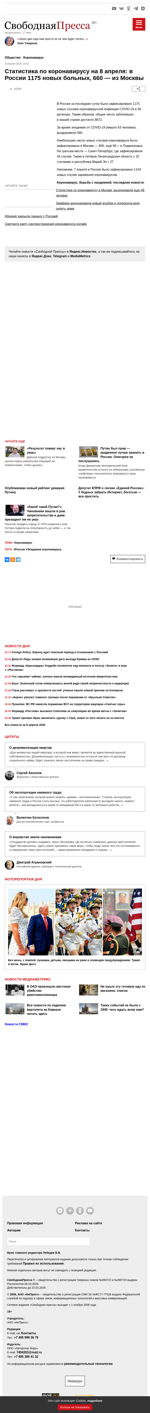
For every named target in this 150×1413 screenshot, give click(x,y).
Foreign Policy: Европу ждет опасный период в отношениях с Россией (56, 653)
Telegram (60, 256)
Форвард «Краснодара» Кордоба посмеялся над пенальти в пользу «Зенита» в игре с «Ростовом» (66, 667)
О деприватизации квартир (30, 747)
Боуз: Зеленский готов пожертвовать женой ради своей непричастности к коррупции (67, 684)
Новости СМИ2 (16, 1024)
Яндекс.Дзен (41, 256)
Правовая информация (25, 1223)
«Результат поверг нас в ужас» (46, 450)
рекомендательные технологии (88, 1363)
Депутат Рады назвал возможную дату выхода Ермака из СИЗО (52, 659)
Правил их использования (43, 1263)
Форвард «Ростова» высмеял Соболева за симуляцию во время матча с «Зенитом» (66, 711)
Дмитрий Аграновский (34, 862)
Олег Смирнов (27, 43)
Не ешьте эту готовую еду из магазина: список (122, 988)
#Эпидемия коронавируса (43, 549)
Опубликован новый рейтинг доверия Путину (34, 490)
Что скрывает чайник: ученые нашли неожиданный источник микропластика (61, 677)
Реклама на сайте (88, 1223)
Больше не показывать (75, 1407)
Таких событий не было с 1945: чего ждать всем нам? (122, 1007)
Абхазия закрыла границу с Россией (31, 216)
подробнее (94, 1400)
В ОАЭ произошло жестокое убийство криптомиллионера (49, 991)
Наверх (75, 1381)
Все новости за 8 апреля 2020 (25, 724)
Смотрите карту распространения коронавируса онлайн (46, 224)
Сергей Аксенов (29, 773)
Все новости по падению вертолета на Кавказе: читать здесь (46, 1009)
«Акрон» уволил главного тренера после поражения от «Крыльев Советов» (60, 698)
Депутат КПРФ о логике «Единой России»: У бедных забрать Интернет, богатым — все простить (111, 492)
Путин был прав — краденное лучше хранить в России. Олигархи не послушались (111, 455)
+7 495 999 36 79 (26, 1337)
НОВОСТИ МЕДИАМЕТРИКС (28, 979)
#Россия (19, 549)
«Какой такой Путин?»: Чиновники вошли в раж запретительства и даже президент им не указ (35, 513)
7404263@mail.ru (29, 1352)
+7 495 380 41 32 (26, 1356)
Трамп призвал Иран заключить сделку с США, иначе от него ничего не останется (64, 718)
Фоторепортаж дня (23, 879)
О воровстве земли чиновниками (35, 837)
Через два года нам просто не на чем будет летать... (52, 38)
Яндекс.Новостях (83, 251)
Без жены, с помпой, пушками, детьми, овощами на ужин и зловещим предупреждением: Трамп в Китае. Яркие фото (74, 962)
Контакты (82, 1230)
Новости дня (17, 646)
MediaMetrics (80, 256)
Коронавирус (33, 57)
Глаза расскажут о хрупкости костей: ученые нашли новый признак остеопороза (64, 691)
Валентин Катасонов (33, 817)
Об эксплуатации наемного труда (35, 792)
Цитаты (12, 737)
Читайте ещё (15, 441)
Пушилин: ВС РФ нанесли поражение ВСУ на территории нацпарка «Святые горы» (65, 704)
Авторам (14, 1230)
